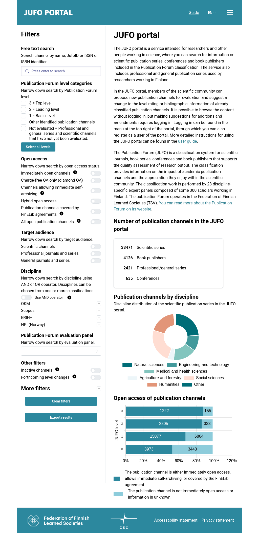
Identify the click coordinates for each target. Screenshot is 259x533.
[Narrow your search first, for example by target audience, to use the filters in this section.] (99, 389)
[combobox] (61, 351)
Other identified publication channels (62, 122)
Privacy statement (218, 520)
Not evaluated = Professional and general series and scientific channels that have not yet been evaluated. (62, 133)
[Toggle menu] (229, 12)
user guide (187, 141)
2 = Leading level (44, 109)
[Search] (61, 71)
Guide (194, 12)
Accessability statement (176, 520)
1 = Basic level (42, 115)
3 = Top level (40, 103)
